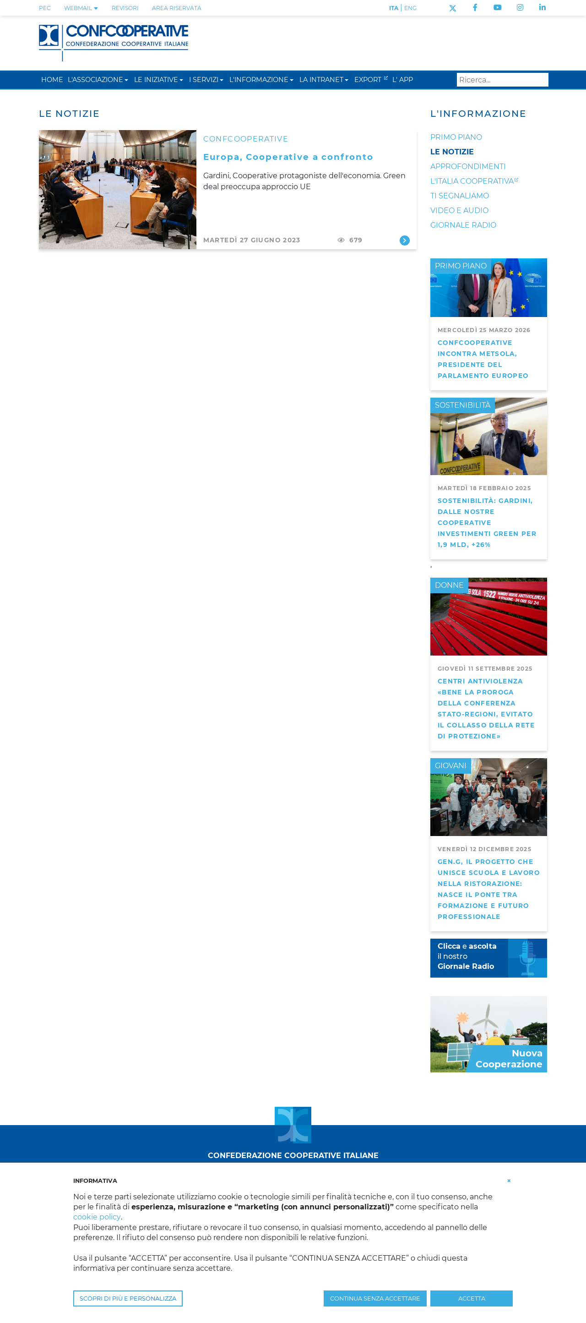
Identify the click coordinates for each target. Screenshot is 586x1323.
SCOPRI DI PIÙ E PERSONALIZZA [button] (128, 1298)
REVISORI (125, 8)
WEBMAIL (81, 8)
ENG (410, 8)
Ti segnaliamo (459, 195)
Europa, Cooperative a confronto (288, 157)
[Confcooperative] (113, 42)
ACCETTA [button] (471, 1298)
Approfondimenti (468, 166)
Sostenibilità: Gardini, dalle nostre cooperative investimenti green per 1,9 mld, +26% (487, 522)
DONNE (449, 585)
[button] (126, 79)
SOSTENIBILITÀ (462, 405)
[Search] (502, 80)
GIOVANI (451, 765)
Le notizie (452, 152)
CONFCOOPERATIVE (245, 139)
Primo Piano (456, 137)
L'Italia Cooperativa (472, 181)
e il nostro (467, 956)
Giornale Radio (463, 225)
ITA (393, 8)
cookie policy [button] (96, 1217)
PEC (45, 8)
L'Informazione (478, 113)
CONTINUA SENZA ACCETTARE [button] (375, 1298)
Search (540, 79)
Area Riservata (176, 8)
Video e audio (459, 210)
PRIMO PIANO (461, 266)
